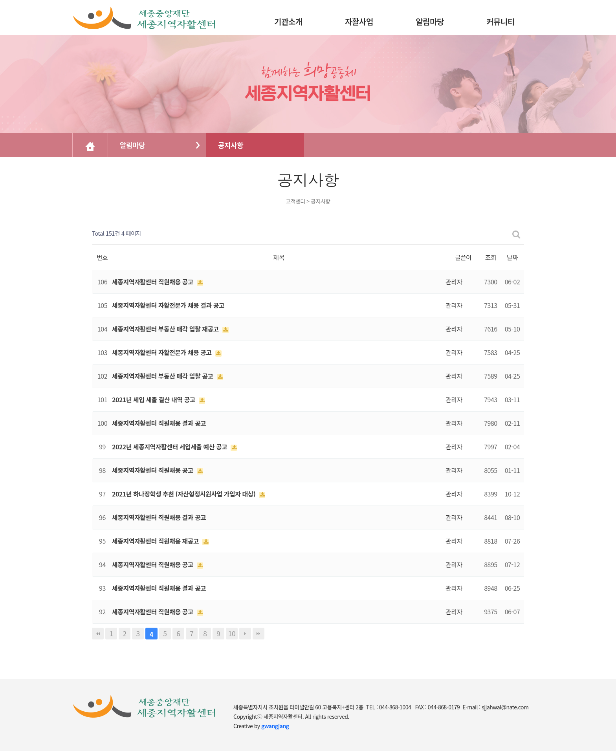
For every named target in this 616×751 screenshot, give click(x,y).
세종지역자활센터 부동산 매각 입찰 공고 (163, 376)
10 (231, 633)
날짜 (512, 257)
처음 (98, 633)
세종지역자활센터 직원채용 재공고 (156, 541)
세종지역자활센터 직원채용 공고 (153, 281)
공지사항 (230, 145)
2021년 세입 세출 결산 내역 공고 (154, 399)
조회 (490, 257)
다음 (245, 633)
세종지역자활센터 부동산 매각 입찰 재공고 (166, 328)
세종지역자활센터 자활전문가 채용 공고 (162, 352)
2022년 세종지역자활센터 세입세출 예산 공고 (170, 446)
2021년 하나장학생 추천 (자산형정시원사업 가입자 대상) (184, 493)
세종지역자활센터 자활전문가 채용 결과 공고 (168, 305)
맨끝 (258, 633)
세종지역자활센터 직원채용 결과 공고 (159, 423)
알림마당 (132, 145)
